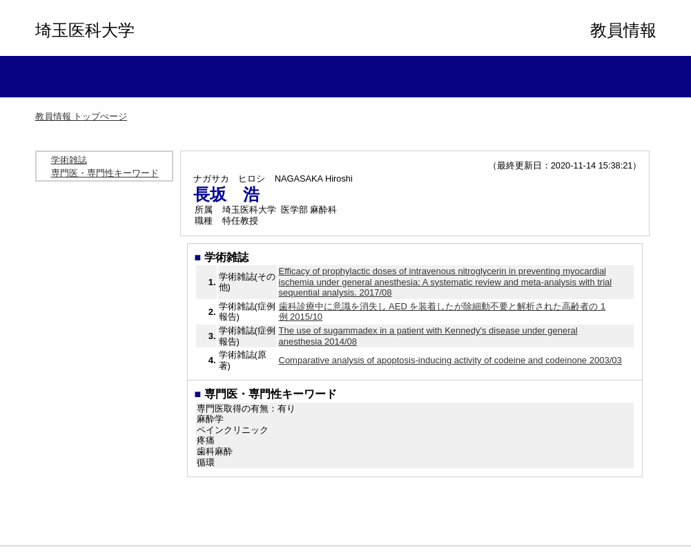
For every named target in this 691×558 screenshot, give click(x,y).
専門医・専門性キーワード (105, 173)
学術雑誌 (69, 160)
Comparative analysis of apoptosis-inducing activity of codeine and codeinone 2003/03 (450, 360)
